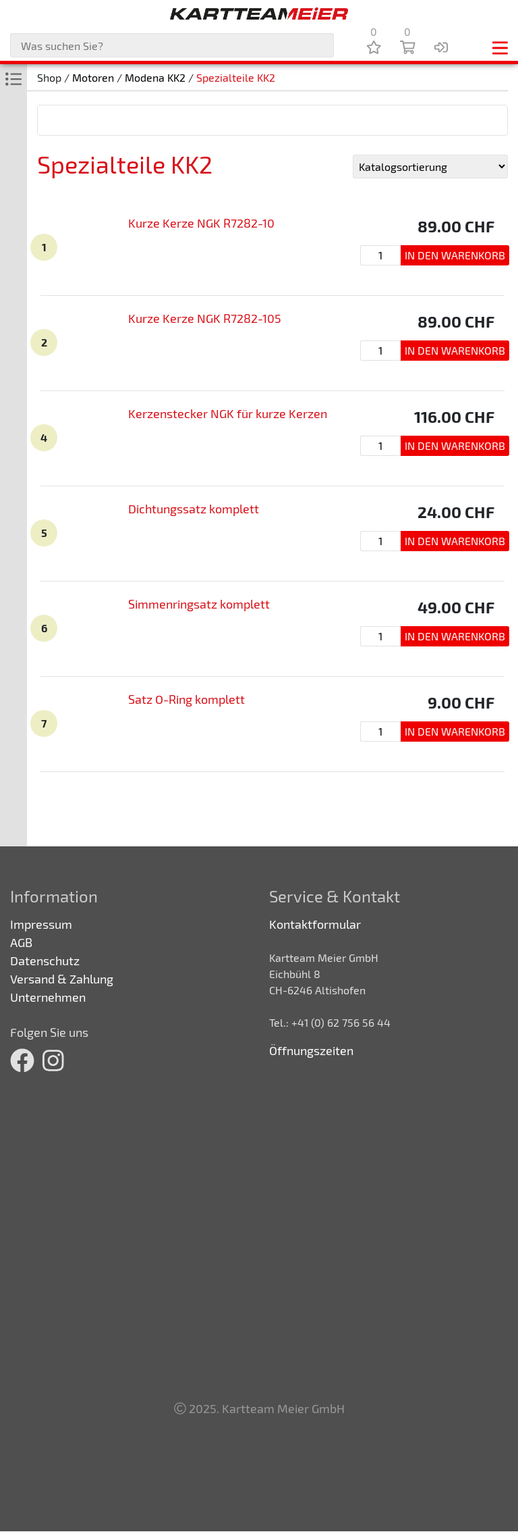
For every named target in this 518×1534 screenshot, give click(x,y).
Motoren (93, 77)
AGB (21, 942)
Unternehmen (48, 997)
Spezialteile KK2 (235, 77)
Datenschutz (45, 960)
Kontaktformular (315, 924)
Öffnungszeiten (311, 1050)
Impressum (41, 924)
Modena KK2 (155, 77)
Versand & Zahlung (61, 978)
